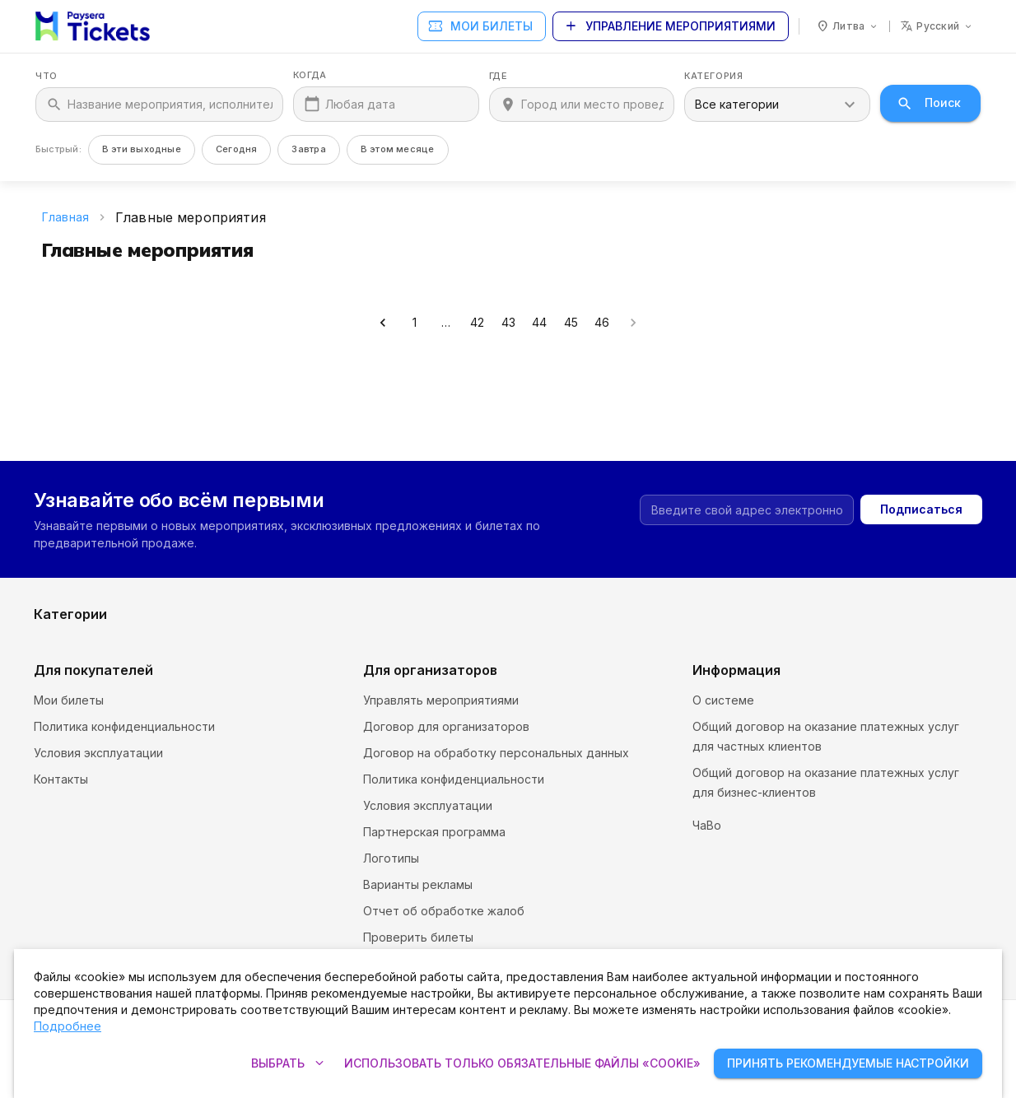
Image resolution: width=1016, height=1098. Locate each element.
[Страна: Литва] (847, 26)
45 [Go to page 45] (570, 322)
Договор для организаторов (446, 726)
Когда (310, 75)
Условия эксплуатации (98, 753)
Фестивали (302, 572)
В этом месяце (398, 149)
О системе (723, 700)
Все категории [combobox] (737, 104)
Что (46, 76)
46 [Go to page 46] (602, 322)
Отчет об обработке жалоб (443, 911)
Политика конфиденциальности (124, 726)
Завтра (308, 149)
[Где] (592, 104)
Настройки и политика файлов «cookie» (805, 819)
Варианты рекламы (418, 884)
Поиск (930, 103)
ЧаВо (706, 845)
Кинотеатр (539, 572)
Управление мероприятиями (670, 26)
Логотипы (391, 858)
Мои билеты (481, 26)
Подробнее (67, 1026)
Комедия (770, 572)
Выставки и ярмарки (803, 598)
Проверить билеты (418, 937)
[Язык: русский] (937, 26)
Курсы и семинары (87, 598)
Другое (767, 624)
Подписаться (921, 437)
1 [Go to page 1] (414, 322)
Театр (525, 624)
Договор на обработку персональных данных (496, 753)
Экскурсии (64, 572)
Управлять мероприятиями (441, 700)
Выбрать (288, 1064)
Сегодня (237, 149)
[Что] (170, 104)
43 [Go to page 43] (508, 322)
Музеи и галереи (319, 598)
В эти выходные (141, 149)
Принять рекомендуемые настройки (848, 1064)
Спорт (289, 624)
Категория (713, 76)
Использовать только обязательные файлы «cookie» (522, 1064)
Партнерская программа (434, 832)
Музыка (529, 598)
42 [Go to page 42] (477, 322)
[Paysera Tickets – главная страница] (92, 26)
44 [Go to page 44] (539, 322)
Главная (65, 217)
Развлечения (71, 624)
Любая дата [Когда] (360, 104)
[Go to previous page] (383, 322)
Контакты (61, 779)
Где (498, 76)
